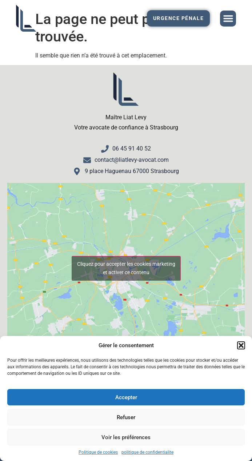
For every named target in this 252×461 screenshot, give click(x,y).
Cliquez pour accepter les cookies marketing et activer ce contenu (126, 268)
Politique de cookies (98, 452)
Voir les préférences (126, 437)
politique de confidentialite (147, 452)
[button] (241, 345)
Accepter (126, 397)
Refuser (126, 417)
